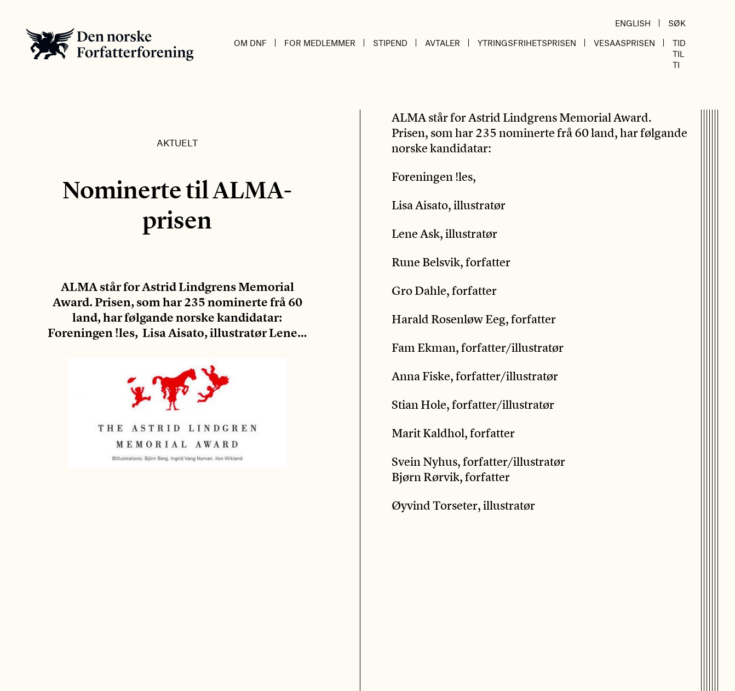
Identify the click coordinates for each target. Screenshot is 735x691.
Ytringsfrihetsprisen (527, 43)
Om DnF (250, 43)
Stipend (390, 43)
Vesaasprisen (624, 43)
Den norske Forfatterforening (110, 44)
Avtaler (442, 43)
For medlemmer (319, 43)
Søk (677, 23)
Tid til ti (679, 54)
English (633, 23)
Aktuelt (177, 142)
